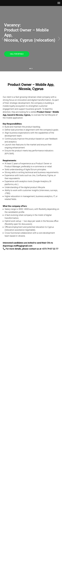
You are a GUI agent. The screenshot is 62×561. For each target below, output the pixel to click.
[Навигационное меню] (58, 3)
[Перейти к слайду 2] (31, 68)
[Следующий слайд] (59, 39)
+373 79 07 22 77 (50, 249)
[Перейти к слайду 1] (30, 68)
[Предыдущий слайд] (3, 39)
